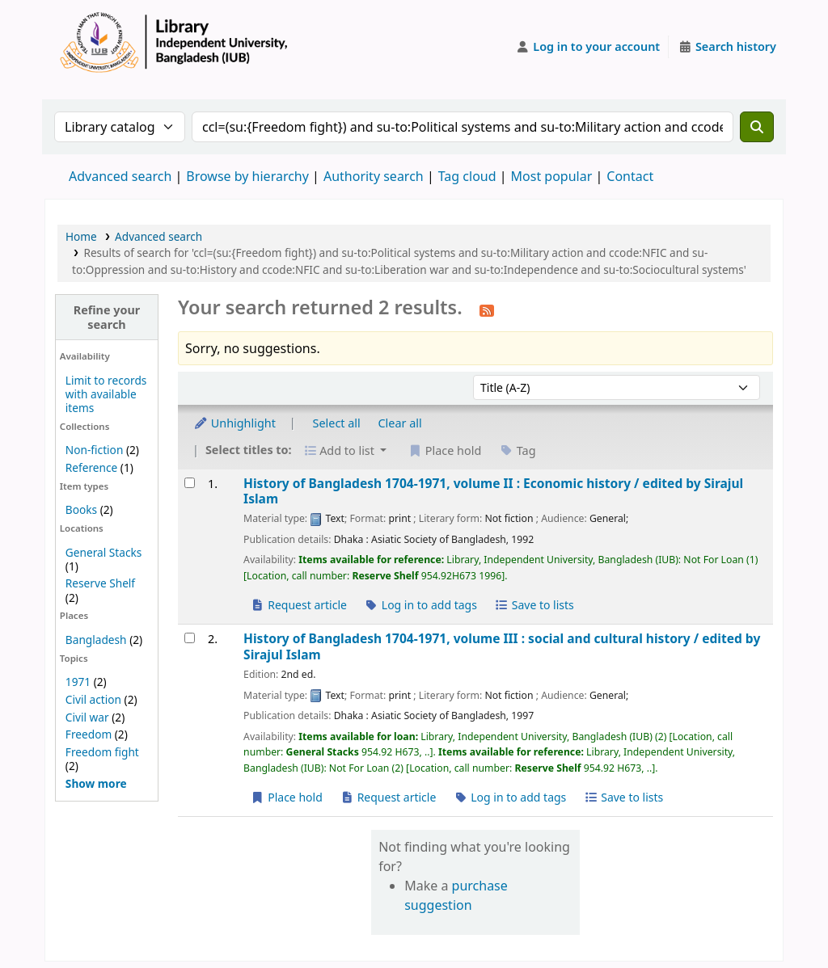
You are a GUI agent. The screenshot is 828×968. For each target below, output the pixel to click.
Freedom (88, 734)
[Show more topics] (96, 783)
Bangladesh (96, 639)
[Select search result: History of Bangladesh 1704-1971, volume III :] (189, 638)
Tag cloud (467, 176)
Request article (299, 604)
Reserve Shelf (100, 583)
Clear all (400, 423)
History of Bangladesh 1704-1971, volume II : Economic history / (493, 491)
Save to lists (534, 604)
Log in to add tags (421, 604)
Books (81, 509)
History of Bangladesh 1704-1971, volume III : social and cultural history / (501, 647)
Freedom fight (102, 752)
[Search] (757, 127)
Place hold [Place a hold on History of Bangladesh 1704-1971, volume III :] (287, 797)
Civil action (93, 699)
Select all (337, 423)
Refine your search (107, 316)
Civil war (87, 717)
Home (81, 236)
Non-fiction (94, 449)
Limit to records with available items (106, 393)
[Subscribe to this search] (486, 309)
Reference (91, 467)
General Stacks (103, 552)
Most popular (552, 176)
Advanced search (120, 176)
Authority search (373, 176)
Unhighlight (234, 423)
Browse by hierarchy (247, 176)
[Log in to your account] (588, 47)
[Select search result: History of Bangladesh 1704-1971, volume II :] (189, 483)
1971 (78, 681)
